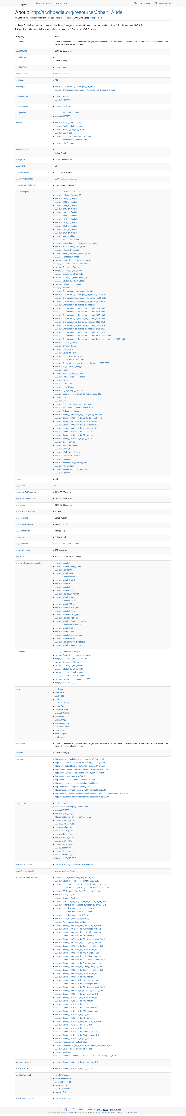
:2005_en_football (66, 209)
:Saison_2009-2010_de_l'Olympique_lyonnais (78, 984)
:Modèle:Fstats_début (67, 614)
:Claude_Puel (64, 349)
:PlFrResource (63, 1089)
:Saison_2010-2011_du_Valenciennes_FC (76, 997)
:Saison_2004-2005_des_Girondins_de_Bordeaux (80, 925)
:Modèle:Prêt (64, 628)
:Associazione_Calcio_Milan (70, 246)
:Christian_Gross (65, 346)
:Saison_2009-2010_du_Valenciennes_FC (76, 428)
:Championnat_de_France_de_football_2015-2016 (80, 332)
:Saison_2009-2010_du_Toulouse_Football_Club (79, 990)
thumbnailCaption (25, 149)
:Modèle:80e (64, 587)
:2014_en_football (66, 226)
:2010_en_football (66, 219)
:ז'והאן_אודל (64, 831)
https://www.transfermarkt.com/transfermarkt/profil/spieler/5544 (81, 769)
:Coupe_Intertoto (65, 353)
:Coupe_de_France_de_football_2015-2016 (77, 881)
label (19, 753)
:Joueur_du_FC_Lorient (69, 267)
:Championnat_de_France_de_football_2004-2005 (80, 308)
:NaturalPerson (62, 727)
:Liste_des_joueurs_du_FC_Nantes (73, 915)
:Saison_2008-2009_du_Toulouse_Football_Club (79, 970)
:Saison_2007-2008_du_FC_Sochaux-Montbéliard (80, 939)
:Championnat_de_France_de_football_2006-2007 (80, 312)
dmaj (20, 505)
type (19, 689)
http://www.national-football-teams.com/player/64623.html (79, 773)
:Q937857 (62, 723)
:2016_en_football (66, 229)
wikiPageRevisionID (26, 185)
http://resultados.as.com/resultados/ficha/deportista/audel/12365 (82, 797)
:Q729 (60, 720)
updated (21, 159)
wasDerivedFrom (25, 864)
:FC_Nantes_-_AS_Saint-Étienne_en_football (78, 891)
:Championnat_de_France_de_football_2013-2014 (80, 325)
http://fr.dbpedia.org (64, 18)
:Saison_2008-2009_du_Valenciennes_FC (76, 425)
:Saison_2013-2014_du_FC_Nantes (74, 432)
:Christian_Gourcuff (67, 342)
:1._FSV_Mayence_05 (68, 195)
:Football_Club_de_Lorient (70, 126)
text (22, 1068)
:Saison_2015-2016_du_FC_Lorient (73, 1025)
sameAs (21, 803)
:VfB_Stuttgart (64, 143)
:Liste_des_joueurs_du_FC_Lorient (73, 912)
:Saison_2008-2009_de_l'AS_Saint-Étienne (77, 953)
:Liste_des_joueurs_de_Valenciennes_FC (76, 908)
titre (20, 556)
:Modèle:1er (63, 563)
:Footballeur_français (67, 257)
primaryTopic (25, 1098)
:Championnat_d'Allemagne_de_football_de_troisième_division (85, 90)
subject (20, 652)
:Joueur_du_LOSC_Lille (69, 274)
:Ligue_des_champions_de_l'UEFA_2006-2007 (78, 394)
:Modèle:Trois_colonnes (68, 635)
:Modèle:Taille (64, 631)
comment (21, 743)
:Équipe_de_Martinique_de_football (73, 1049)
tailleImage (23, 550)
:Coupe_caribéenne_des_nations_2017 (75, 877)
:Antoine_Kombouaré (67, 240)
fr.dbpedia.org (96, 18)
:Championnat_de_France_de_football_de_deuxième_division (85, 336)
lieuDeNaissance (26, 511)
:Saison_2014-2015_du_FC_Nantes (74, 435)
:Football (62, 370)
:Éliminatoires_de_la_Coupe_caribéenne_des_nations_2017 (84, 1045)
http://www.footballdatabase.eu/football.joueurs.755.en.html (80, 766)
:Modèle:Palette (65, 577)
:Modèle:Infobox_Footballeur (70, 621)
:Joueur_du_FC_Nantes (69, 270)
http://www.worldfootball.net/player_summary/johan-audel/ (79, 759)
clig (20, 479)
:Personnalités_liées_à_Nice (70, 922)
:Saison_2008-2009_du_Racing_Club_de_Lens (78, 966)
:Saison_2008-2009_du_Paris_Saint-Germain (78, 963)
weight (20, 166)
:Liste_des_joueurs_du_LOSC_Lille (73, 918)
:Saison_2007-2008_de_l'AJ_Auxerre (74, 936)
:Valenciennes (64, 459)
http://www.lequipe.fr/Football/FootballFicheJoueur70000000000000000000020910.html (92, 793)
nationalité (23, 531)
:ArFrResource (63, 1082)
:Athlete (59, 699)
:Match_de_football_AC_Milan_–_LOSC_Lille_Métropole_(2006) (86, 1056)
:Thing (59, 689)
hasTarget (23, 1075)
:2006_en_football (66, 212)
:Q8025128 (62, 116)
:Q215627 (62, 713)
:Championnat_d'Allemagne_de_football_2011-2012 (80, 298)
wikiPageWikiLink (25, 192)
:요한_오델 (63, 841)
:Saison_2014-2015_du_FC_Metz (73, 1014)
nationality (22, 96)
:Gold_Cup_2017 (66, 894)
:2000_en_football (66, 202)
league (20, 86)
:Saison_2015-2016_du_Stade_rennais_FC (77, 1035)
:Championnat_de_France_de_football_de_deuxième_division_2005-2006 (90, 339)
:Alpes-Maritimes (65, 236)
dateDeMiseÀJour (26, 492)
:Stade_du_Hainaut (66, 445)
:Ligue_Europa (64, 387)
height (20, 80)
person (34, 18)
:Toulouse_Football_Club (69, 456)
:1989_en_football (66, 198)
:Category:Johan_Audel (71, 807)
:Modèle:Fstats (65, 611)
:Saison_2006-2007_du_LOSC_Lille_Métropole (78, 418)
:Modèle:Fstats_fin (66, 618)
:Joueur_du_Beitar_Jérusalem (71, 264)
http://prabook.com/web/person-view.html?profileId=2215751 (80, 790)
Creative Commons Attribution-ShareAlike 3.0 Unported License (116, 1112)
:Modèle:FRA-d (65, 597)
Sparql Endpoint (163, 3)
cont (20, 486)
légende (22, 518)
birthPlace (22, 67)
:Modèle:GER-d (65, 601)
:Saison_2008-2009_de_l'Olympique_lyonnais (78, 956)
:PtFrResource (63, 1078)
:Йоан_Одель (65, 855)
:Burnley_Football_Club (68, 122)
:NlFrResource (63, 1075)
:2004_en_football (66, 205)
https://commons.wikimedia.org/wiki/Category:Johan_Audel (80, 762)
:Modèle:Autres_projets (68, 566)
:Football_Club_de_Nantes (70, 129)
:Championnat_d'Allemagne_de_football (75, 86)
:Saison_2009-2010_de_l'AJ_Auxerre (74, 977)
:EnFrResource (63, 1085)
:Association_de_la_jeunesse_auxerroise (76, 243)
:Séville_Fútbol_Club (67, 452)
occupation (22, 106)
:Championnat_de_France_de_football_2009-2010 (80, 322)
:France (62, 74)
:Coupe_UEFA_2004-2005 (70, 360)
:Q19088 (61, 709)
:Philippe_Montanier (67, 411)
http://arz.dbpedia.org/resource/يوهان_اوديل (73, 817)
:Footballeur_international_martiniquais (75, 260)
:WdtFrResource (64, 1092)
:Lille (60, 397)
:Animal (59, 730)
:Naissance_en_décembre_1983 (72, 284)
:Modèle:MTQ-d (65, 638)
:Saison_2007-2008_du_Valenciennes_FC (76, 421)
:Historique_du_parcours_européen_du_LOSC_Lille (80, 905)
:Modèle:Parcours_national (70, 642)
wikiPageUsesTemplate (28, 563)
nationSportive (24, 524)
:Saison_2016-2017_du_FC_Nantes (74, 1038)
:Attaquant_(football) (67, 113)
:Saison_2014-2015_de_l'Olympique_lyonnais (78, 1011)
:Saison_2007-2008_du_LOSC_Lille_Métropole (78, 942)
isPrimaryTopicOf (25, 871)
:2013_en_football (66, 222)
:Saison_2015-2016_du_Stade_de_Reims (76, 1032)
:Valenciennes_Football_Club (71, 140)
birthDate (21, 51)
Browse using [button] (44, 3)
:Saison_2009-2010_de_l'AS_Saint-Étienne (77, 980)
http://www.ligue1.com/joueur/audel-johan (72, 786)
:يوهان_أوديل (64, 813)
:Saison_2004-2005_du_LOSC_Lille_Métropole (78, 414)
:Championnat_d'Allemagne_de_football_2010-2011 (80, 294)
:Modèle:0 (63, 583)
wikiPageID (22, 172)
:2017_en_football (66, 233)
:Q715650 (62, 810)
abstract (21, 42)
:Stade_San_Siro (66, 442)
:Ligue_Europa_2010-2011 (70, 390)
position (21, 113)
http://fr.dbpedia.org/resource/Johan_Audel (77, 12)
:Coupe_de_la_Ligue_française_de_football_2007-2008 (82, 363)
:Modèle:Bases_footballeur (70, 607)
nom (20, 537)
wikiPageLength (24, 179)
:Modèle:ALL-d (64, 590)
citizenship (22, 74)
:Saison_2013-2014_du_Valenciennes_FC (76, 1008)
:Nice (60, 67)
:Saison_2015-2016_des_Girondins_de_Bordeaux (80, 1021)
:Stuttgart (62, 449)
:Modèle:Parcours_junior (69, 645)
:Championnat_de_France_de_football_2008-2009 (80, 318)
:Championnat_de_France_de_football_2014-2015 (80, 329)
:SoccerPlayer (62, 703)
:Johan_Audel (62, 803)
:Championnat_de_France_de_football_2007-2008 (80, 315)
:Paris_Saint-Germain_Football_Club (74, 408)
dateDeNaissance (26, 498)
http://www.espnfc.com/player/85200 (70, 776)
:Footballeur (63, 106)
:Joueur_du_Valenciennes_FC (71, 277)
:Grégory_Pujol (65, 898)
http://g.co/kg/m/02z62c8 (65, 858)
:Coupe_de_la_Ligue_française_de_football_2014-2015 (82, 888)
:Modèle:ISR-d (64, 604)
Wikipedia (73, 1112)
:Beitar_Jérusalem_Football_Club (72, 253)
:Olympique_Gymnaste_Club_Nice (73, 136)
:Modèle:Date (64, 570)
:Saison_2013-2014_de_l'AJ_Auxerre (74, 1001)
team (20, 122)
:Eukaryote (61, 733)
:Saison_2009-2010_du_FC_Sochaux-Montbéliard (80, 987)
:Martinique (63, 100)
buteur (23, 1062)
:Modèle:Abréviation (67, 594)
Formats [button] (61, 3)
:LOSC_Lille (63, 133)
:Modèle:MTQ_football (68, 625)
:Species (60, 737)
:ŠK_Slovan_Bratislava (68, 192)
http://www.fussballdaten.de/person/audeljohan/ (75, 780)
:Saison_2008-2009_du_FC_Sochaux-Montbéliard (80, 960)
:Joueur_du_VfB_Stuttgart (70, 281)
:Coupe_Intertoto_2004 (68, 356)
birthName (22, 57)
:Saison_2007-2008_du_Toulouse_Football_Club (79, 946)
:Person (59, 692)
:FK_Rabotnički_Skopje (68, 366)
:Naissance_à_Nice (67, 288)
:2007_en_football (66, 216)
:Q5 (59, 716)
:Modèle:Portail (65, 580)
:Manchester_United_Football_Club (73, 469)
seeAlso (21, 759)
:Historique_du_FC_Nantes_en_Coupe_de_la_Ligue (81, 901)
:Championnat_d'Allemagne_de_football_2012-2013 (80, 301)
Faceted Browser (142, 3)
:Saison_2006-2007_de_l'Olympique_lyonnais (78, 929)
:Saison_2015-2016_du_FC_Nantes (74, 438)
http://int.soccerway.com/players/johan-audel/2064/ (76, 783)
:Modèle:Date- (64, 573)
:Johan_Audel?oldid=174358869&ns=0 (75, 864)
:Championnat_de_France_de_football (75, 305)
